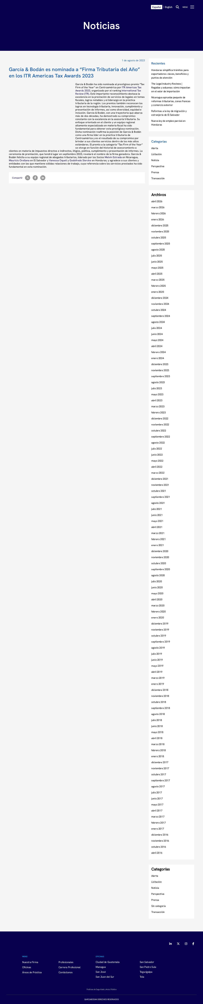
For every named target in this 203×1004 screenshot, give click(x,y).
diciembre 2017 (159, 762)
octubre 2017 (158, 774)
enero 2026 (157, 219)
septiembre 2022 (160, 436)
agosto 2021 (158, 502)
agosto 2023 (158, 382)
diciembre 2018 (159, 689)
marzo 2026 (157, 207)
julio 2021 (156, 508)
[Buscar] (177, 7)
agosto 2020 (158, 575)
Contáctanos (66, 972)
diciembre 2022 (159, 418)
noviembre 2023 (160, 370)
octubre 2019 (158, 635)
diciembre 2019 (159, 623)
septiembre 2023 (160, 376)
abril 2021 (156, 527)
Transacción (158, 178)
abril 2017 (156, 810)
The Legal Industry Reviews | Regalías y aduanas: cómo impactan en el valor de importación (170, 87)
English (168, 7)
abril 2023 (156, 400)
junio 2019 (157, 659)
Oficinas (26, 967)
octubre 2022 (158, 430)
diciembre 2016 (159, 834)
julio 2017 (156, 792)
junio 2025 (157, 261)
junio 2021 (157, 515)
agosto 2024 (158, 322)
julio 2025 (156, 255)
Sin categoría (158, 905)
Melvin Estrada (113, 157)
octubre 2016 (158, 846)
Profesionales (66, 962)
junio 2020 (157, 587)
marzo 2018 (157, 744)
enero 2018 (157, 756)
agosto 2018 (158, 714)
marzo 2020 (157, 605)
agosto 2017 (158, 786)
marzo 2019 (157, 677)
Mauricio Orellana (19, 160)
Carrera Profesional (69, 967)
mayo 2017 (157, 804)
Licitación (156, 154)
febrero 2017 (158, 822)
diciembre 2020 (159, 551)
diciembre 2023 (159, 364)
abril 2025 (156, 273)
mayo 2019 (157, 665)
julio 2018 (156, 720)
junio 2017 (157, 798)
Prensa (155, 172)
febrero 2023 (158, 412)
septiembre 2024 (160, 315)
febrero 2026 (158, 213)
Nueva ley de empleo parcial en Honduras (168, 122)
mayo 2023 (157, 394)
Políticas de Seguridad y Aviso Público (101, 989)
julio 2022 (156, 448)
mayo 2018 (157, 732)
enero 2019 (157, 683)
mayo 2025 (157, 267)
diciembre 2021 (159, 478)
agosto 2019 (158, 647)
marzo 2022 (157, 472)
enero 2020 (157, 617)
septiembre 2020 (160, 569)
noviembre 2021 (160, 484)
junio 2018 (157, 726)
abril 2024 (156, 346)
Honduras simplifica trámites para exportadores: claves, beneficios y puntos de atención (170, 73)
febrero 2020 (158, 611)
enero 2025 (157, 291)
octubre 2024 (158, 309)
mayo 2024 (157, 340)
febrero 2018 (158, 750)
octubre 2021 (158, 490)
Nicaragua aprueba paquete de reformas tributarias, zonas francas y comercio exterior (170, 101)
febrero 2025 (158, 285)
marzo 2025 (157, 279)
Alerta (154, 148)
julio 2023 (156, 388)
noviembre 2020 (160, 557)
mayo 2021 (157, 521)
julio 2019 (156, 653)
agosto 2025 (158, 249)
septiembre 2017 (160, 780)
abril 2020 (156, 599)
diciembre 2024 (159, 297)
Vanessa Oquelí (58, 160)
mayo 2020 (157, 593)
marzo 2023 (157, 406)
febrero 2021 (158, 539)
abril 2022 (156, 466)
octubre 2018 (158, 702)
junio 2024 (157, 334)
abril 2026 (156, 201)
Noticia (155, 160)
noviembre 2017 (160, 768)
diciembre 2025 (159, 225)
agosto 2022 (158, 442)
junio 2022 (157, 454)
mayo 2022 (157, 460)
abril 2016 (156, 852)
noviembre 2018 (160, 695)
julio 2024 (156, 328)
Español (156, 7)
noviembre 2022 (160, 424)
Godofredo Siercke (80, 160)
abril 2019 (156, 671)
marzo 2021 (157, 533)
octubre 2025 (158, 237)
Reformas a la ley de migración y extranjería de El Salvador (169, 112)
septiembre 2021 (160, 496)
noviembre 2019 (160, 629)
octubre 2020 (158, 563)
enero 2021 (157, 545)
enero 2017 (157, 828)
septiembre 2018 (160, 708)
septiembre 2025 (160, 243)
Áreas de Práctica (32, 972)
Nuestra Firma (30, 962)
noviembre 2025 (160, 231)
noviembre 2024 (160, 303)
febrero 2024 (158, 352)
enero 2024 (157, 358)
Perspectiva (157, 166)
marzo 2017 (157, 816)
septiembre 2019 (160, 641)
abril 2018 (156, 738)
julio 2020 (156, 581)
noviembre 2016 (160, 840)
